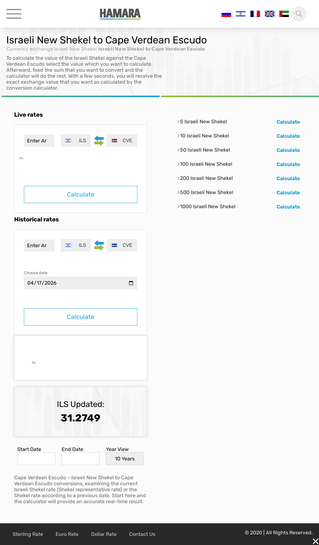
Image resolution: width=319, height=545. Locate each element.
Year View (117, 449)
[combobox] (76, 140)
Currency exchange (29, 49)
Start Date (29, 449)
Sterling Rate (28, 534)
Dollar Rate (104, 534)
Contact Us (142, 534)
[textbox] (76, 140)
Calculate (80, 194)
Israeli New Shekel (75, 49)
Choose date (35, 272)
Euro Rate (67, 534)
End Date (72, 449)
